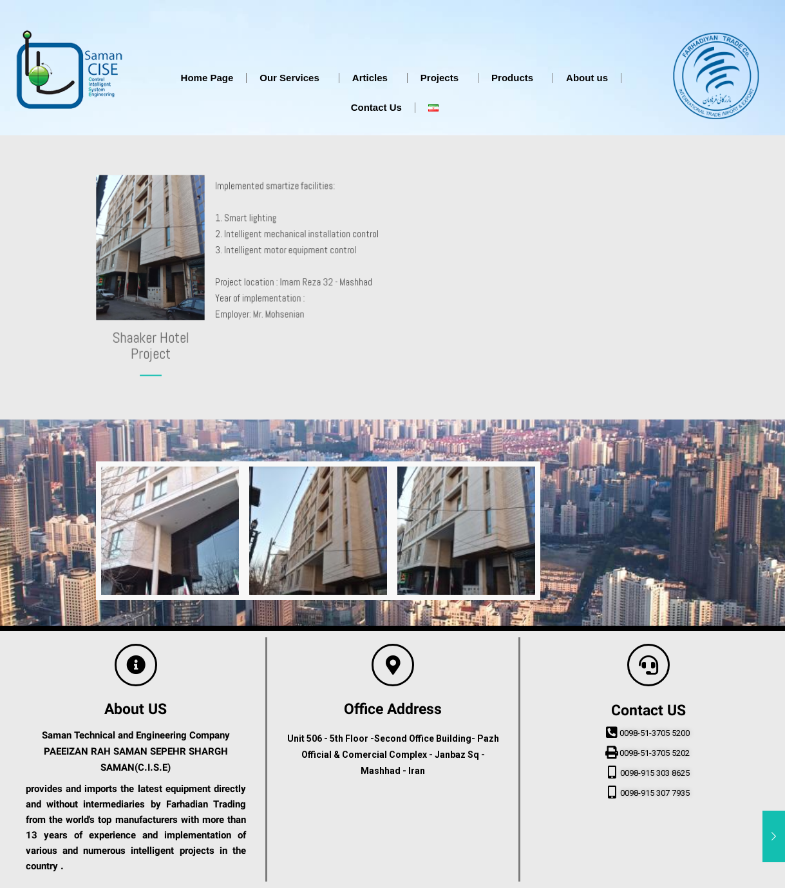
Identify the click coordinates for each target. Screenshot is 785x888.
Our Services (293, 78)
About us (587, 77)
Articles (373, 78)
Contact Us (376, 107)
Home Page (207, 77)
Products (515, 78)
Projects (443, 78)
